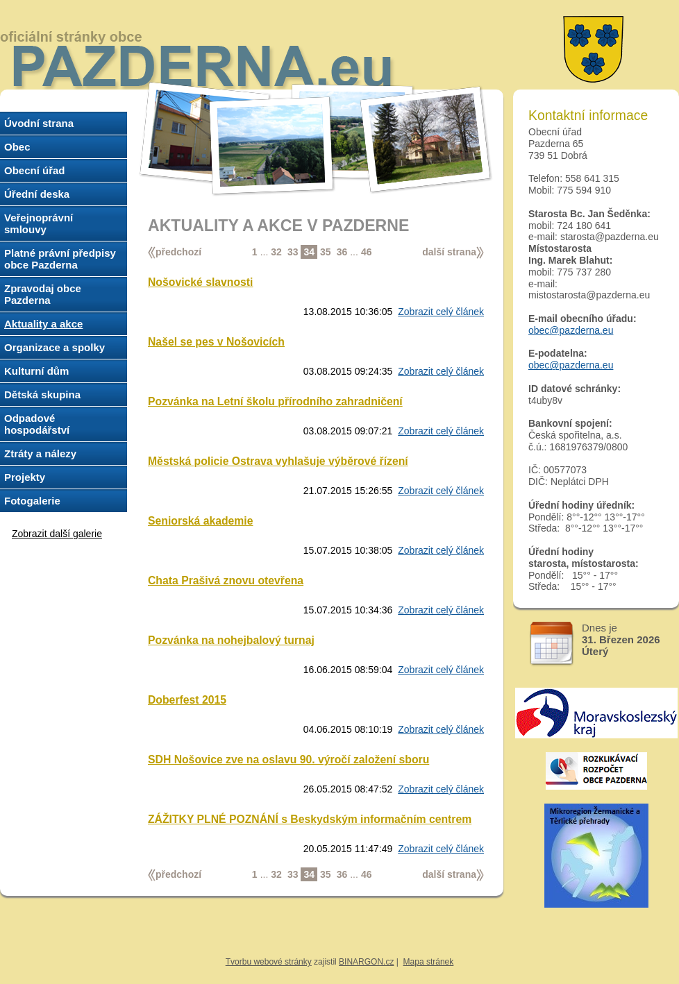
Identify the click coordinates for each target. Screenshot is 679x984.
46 (366, 251)
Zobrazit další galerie (57, 533)
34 (309, 251)
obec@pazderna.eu (570, 330)
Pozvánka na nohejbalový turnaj (231, 640)
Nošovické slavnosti (200, 282)
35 (325, 251)
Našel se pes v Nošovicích (216, 342)
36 (342, 251)
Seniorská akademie (200, 521)
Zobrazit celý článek (441, 311)
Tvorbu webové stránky (269, 962)
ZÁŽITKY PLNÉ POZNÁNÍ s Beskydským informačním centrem (309, 819)
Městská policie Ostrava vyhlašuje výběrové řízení (278, 461)
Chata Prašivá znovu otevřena (225, 580)
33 (293, 251)
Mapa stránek (428, 962)
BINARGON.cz (366, 962)
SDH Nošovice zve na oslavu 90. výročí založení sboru (288, 759)
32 (276, 251)
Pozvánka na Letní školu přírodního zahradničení (275, 401)
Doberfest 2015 (187, 700)
